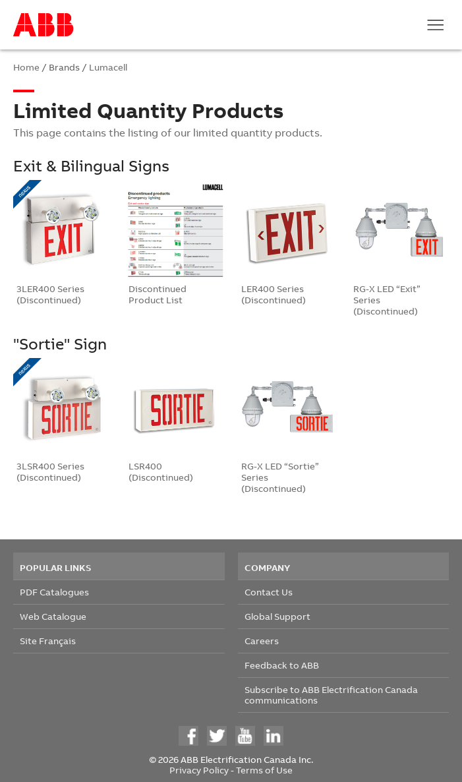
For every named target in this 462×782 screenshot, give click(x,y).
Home (26, 67)
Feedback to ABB (282, 665)
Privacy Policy (199, 770)
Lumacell (108, 67)
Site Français (48, 640)
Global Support (277, 616)
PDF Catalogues (54, 592)
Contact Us (269, 592)
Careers (262, 640)
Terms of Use (264, 770)
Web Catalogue (53, 616)
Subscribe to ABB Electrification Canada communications (331, 694)
